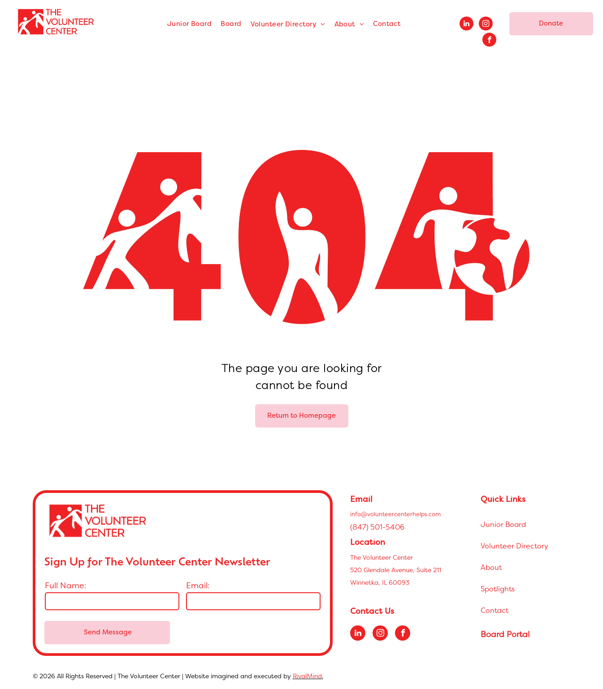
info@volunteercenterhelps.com (395, 514)
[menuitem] (189, 24)
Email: (198, 585)
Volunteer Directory (514, 546)
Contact (494, 610)
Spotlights (498, 589)
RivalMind (307, 676)
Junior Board (503, 524)
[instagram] (486, 25)
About (491, 567)
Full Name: (66, 585)
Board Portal (505, 634)
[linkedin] (466, 25)
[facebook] (489, 41)
